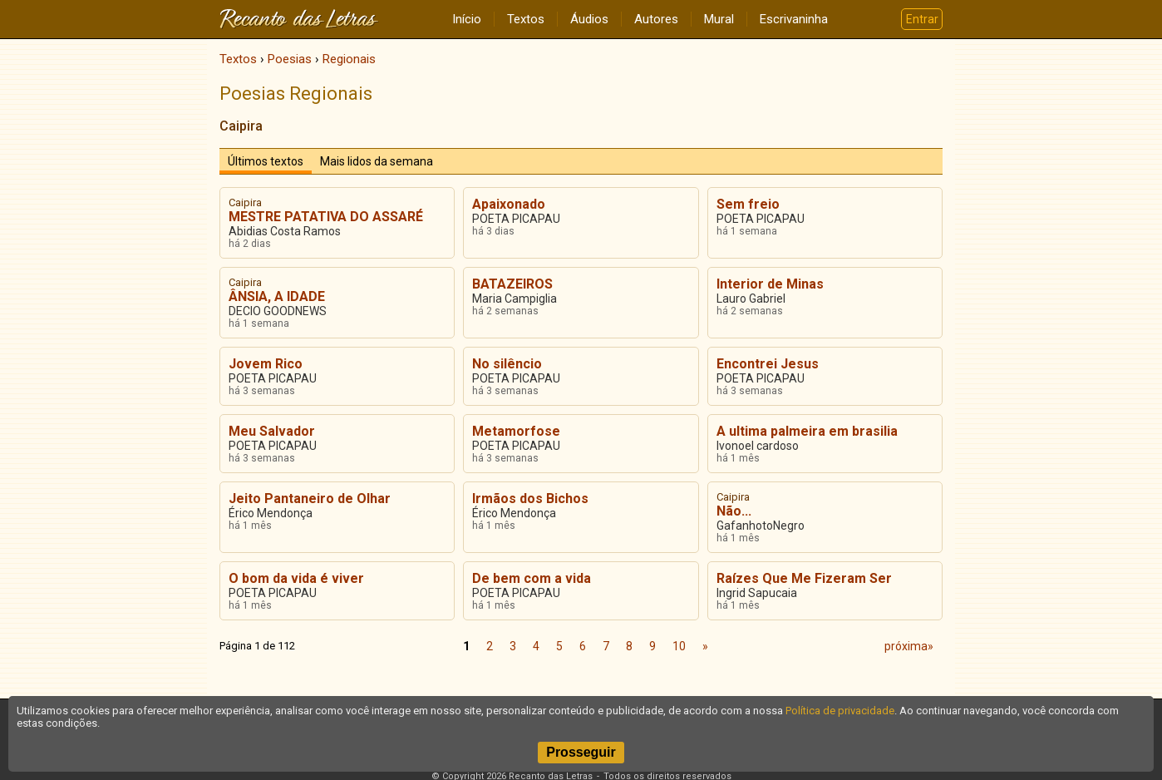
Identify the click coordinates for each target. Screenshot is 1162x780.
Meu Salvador (272, 431)
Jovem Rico (266, 364)
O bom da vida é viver (296, 578)
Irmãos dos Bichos (530, 498)
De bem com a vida (531, 578)
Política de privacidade (839, 710)
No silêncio (507, 364)
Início (466, 19)
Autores (656, 19)
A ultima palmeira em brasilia (807, 431)
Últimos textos (265, 161)
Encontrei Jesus (767, 364)
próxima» (908, 646)
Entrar (922, 19)
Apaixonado (508, 204)
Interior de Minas (770, 284)
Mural (719, 19)
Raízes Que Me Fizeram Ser (804, 578)
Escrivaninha (794, 19)
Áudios (589, 19)
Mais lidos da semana (376, 161)
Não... (733, 511)
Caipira (241, 126)
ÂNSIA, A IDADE (277, 296)
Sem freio (748, 204)
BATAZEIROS (512, 284)
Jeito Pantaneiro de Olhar (310, 498)
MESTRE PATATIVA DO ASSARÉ (326, 217)
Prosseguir (581, 752)
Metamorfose (516, 431)
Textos (525, 19)
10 (679, 646)
